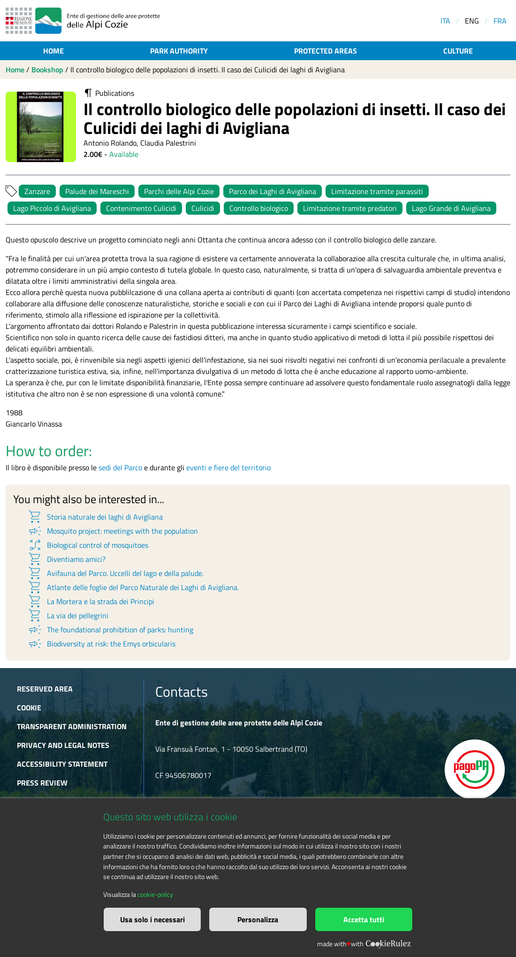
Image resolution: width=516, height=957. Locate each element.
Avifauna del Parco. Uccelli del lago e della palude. (115, 573)
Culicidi (202, 208)
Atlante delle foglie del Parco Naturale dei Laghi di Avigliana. (133, 587)
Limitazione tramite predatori (350, 208)
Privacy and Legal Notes (63, 745)
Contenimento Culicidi (141, 208)
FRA (500, 20)
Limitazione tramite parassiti (377, 191)
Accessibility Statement (62, 764)
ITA (445, 20)
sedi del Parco (120, 467)
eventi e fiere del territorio (228, 467)
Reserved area (45, 688)
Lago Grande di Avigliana (451, 208)
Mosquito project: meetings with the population (112, 531)
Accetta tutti (363, 919)
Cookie (29, 707)
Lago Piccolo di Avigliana (52, 208)
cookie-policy (155, 894)
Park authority (179, 50)
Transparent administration (72, 726)
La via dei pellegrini (67, 615)
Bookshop (47, 69)
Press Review (42, 782)
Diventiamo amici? (66, 559)
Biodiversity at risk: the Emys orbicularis (101, 643)
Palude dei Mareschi (97, 191)
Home (53, 50)
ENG (472, 20)
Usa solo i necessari (152, 919)
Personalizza (257, 919)
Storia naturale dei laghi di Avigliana (95, 516)
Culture (458, 50)
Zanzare (37, 191)
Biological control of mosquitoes (87, 545)
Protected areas (325, 50)
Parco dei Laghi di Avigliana (272, 191)
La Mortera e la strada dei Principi (90, 601)
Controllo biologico (258, 208)
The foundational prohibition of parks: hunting (110, 629)
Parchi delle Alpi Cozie (179, 191)
